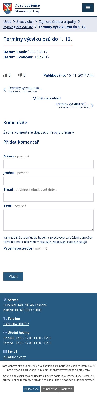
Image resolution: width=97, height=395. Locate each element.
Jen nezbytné (49, 389)
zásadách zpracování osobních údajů (63, 242)
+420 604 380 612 (16, 324)
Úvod (7, 21)
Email (30, 189)
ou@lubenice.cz (14, 357)
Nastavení (67, 389)
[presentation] (32, 261)
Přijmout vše (31, 389)
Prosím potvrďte (25, 248)
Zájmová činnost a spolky (57, 21)
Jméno (16, 172)
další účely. (83, 370)
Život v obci (25, 21)
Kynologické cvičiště (18, 27)
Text (14, 206)
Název (16, 156)
